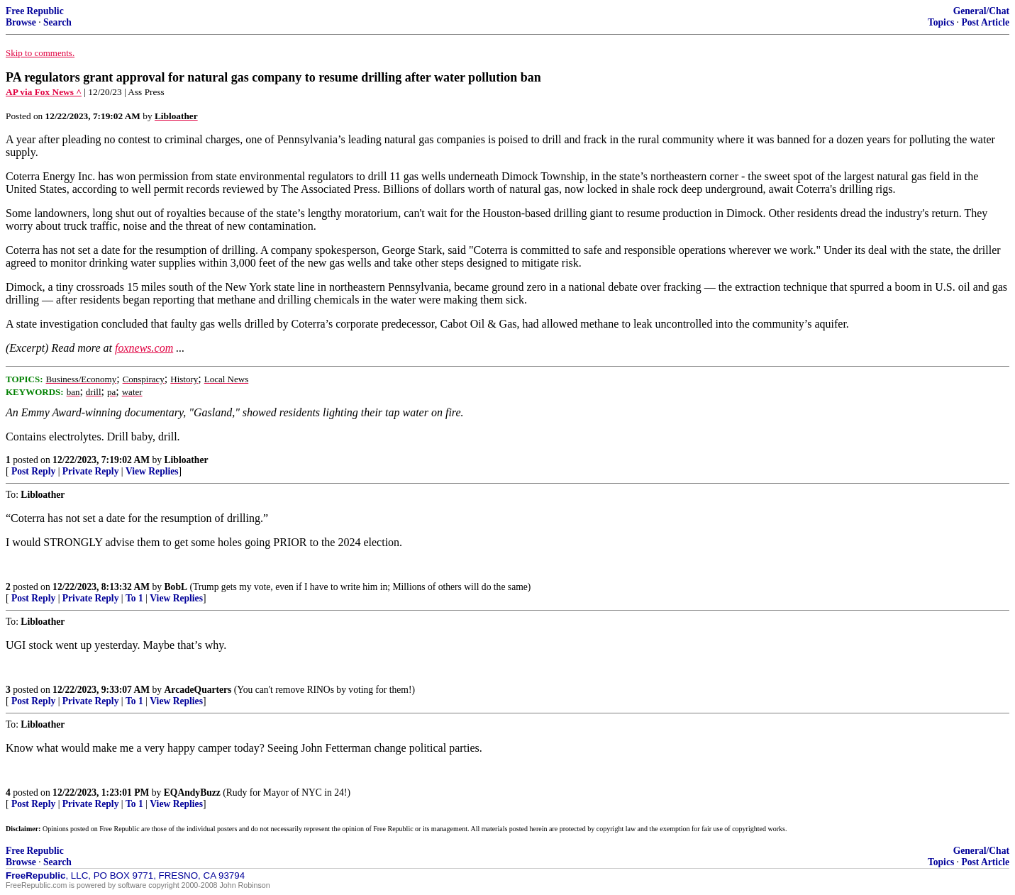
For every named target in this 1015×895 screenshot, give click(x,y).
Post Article (985, 22)
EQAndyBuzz (192, 792)
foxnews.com (144, 348)
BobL (176, 587)
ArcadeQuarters (198, 689)
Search (57, 22)
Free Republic (35, 11)
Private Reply (90, 471)
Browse (21, 22)
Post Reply (33, 471)
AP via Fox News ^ (44, 92)
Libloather (187, 460)
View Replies (152, 471)
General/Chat (981, 11)
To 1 (134, 598)
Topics (941, 22)
